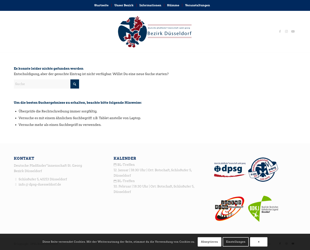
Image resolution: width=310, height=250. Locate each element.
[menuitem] (101, 5)
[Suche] (215, 5)
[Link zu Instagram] (286, 31)
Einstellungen (235, 241)
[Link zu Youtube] (293, 31)
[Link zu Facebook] (280, 31)
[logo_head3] (155, 31)
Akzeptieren (209, 241)
